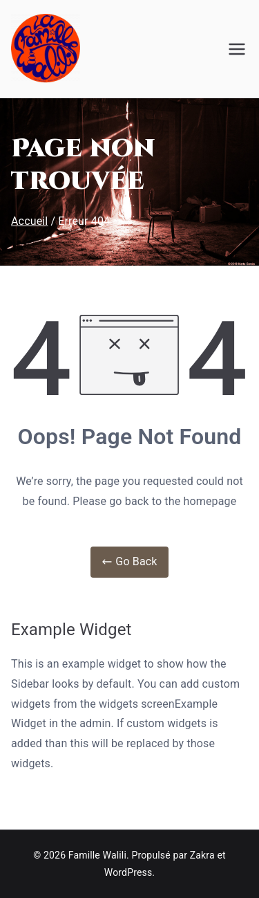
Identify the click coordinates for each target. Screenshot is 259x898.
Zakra (202, 855)
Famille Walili (97, 855)
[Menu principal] (237, 49)
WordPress (128, 872)
